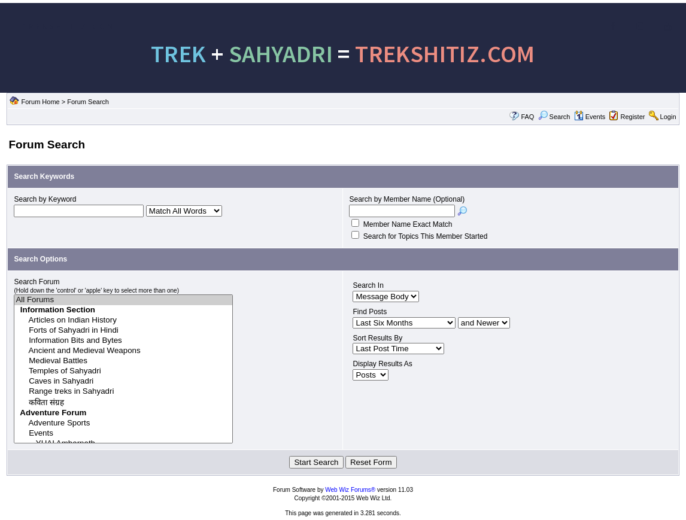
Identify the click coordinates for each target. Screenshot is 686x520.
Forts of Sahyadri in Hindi (123, 331)
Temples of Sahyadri (123, 371)
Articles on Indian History (123, 320)
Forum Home (41, 101)
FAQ (527, 116)
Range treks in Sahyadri (123, 392)
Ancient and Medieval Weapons (123, 351)
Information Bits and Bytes (123, 341)
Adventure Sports (123, 423)
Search (554, 116)
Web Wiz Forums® (350, 489)
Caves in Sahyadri (123, 381)
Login (668, 116)
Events (590, 116)
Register (632, 116)
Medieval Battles (123, 361)
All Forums (123, 300)
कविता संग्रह (123, 402)
